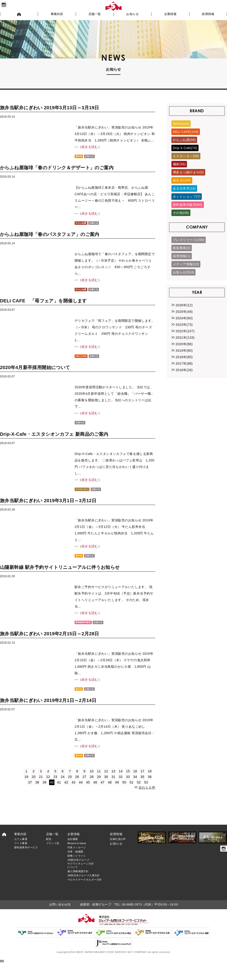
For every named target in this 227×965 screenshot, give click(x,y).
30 (106, 783)
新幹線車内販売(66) (187, 205)
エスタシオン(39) (186, 156)
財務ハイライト (76, 862)
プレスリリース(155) (188, 240)
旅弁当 (80, 156)
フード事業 (20, 849)
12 (106, 778)
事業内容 (57, 14)
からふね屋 (82, 223)
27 (84, 783)
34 (135, 783)
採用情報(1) (181, 256)
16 (135, 778)
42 (66, 789)
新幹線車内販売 (85, 626)
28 (91, 783)
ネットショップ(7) (186, 196)
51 (131, 789)
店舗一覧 (94, 14)
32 (121, 783)
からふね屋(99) (184, 140)
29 (99, 783)
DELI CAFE (83, 357)
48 (110, 789)
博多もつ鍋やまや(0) (188, 172)
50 (124, 789)
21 (41, 783)
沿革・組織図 (75, 858)
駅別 (48, 845)
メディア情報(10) (186, 264)
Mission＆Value (76, 849)
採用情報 (208, 14)
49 (117, 789)
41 (59, 789)
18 (149, 778)
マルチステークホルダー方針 (84, 886)
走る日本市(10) (184, 188)
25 (70, 783)
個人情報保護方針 (77, 877)
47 (102, 789)
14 (121, 778)
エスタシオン (84, 492)
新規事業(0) (181, 248)
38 (37, 789)
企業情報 (170, 14)
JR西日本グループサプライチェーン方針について (80, 870)
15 (128, 778)
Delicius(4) (181, 123)
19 (26, 783)
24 (62, 783)
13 (113, 778)
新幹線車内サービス (26, 853)
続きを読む (90, 147)
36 (149, 783)
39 (44, 789)
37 (30, 789)
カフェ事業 (20, 845)
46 (95, 789)
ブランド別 (52, 849)
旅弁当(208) (182, 180)
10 (91, 778)
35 (142, 783)
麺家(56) (179, 164)
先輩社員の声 (118, 845)
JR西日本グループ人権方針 (83, 881)
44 (80, 789)
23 (55, 783)
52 (139, 789)
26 (77, 783)
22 (48, 783)
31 (113, 783)
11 (99, 778)
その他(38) (181, 213)
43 (73, 789)
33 (128, 783)
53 (146, 789)
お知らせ (132, 14)
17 (142, 778)
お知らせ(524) (183, 272)
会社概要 (72, 845)
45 (88, 789)
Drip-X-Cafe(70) (185, 148)
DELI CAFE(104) (186, 132)
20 (33, 783)
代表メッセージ (76, 853)
